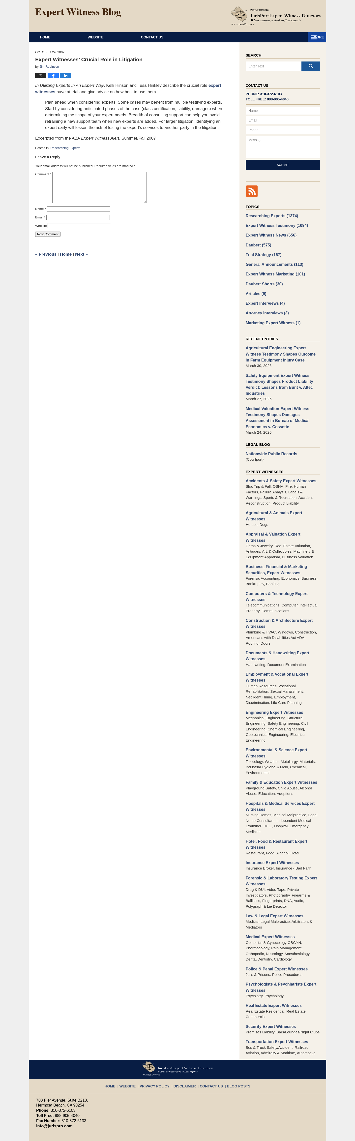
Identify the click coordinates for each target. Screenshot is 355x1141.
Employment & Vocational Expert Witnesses (275, 650)
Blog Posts (233, 1047)
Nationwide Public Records (270, 443)
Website (126, 37)
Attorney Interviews (266, 308)
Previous (46, 254)
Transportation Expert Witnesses (275, 1006)
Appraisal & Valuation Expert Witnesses (281, 516)
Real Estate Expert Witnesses (272, 970)
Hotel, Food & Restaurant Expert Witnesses (274, 813)
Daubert (257, 243)
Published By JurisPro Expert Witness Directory (276, 15)
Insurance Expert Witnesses (270, 831)
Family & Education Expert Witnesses (279, 753)
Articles (255, 290)
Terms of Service (152, 1112)
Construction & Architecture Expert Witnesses (277, 597)
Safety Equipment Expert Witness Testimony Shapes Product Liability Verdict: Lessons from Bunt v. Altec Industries (277, 377)
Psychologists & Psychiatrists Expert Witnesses (278, 953)
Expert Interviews (264, 299)
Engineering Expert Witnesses (272, 684)
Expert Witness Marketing (273, 271)
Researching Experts (65, 148)
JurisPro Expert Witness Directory (98, 1135)
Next (81, 254)
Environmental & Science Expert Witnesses (274, 724)
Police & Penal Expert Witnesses (274, 935)
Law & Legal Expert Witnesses (272, 883)
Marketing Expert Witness (271, 318)
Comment (43, 174)
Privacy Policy (158, 1047)
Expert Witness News (269, 234)
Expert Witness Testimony (275, 225)
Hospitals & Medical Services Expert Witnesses (278, 776)
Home (60, 37)
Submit (283, 165)
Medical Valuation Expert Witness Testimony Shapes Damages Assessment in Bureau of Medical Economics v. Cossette (282, 408)
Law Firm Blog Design (295, 1135)
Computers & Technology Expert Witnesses (274, 571)
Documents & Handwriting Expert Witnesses (275, 629)
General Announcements (272, 262)
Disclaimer (185, 1047)
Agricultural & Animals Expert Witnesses (282, 502)
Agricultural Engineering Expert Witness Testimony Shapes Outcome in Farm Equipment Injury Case (281, 348)
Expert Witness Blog (78, 12)
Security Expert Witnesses (269, 991)
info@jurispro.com (52, 1090)
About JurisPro (201, 37)
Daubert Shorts (263, 280)
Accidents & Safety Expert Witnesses (278, 470)
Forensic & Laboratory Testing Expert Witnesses (279, 849)
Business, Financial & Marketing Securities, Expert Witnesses (274, 545)
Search (310, 66)
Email (40, 217)
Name (40, 209)
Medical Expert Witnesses (268, 903)
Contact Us (281, 37)
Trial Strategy (262, 252)
